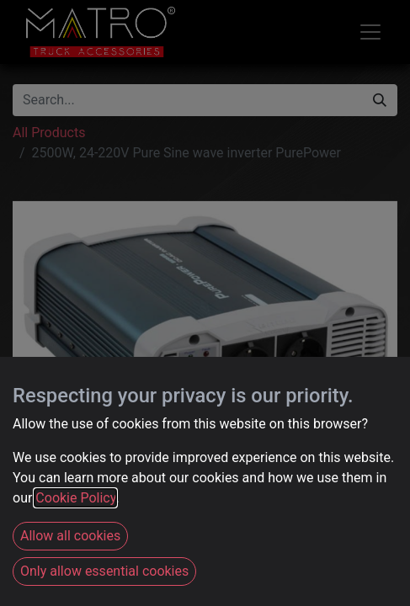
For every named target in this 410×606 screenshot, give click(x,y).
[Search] (379, 100)
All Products (49, 133)
